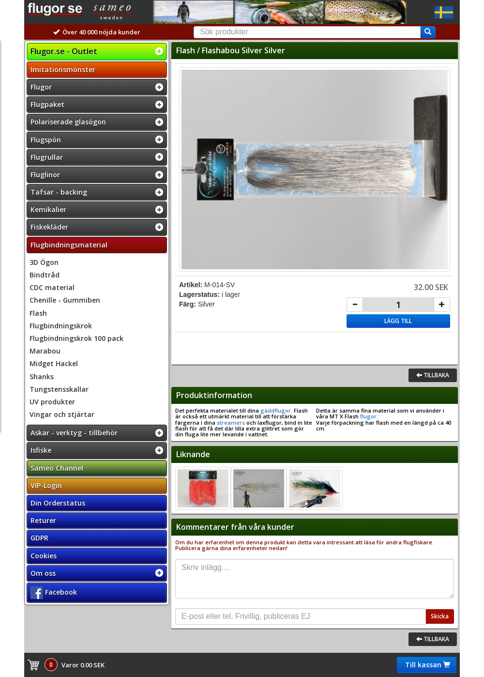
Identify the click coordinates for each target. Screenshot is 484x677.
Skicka (440, 616)
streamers (230, 422)
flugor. (368, 416)
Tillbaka (432, 375)
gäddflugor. (275, 410)
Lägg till (398, 321)
